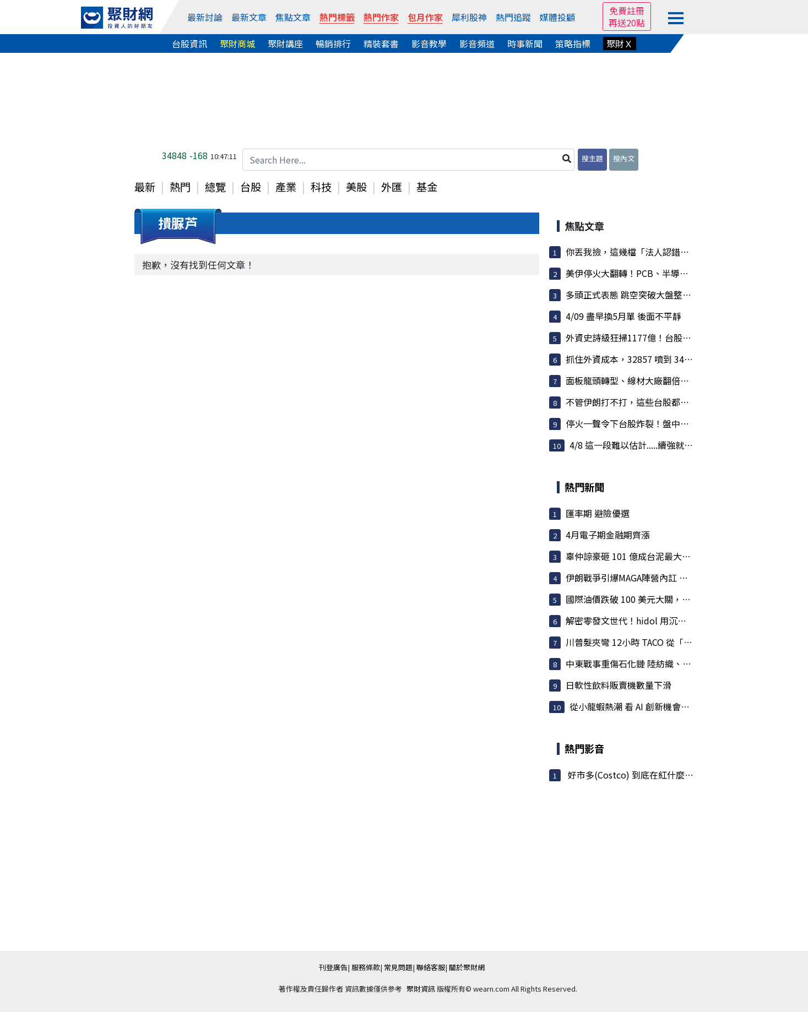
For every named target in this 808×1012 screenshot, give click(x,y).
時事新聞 (525, 43)
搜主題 (592, 158)
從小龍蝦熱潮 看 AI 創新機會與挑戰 (638, 706)
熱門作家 (381, 17)
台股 (250, 186)
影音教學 (429, 43)
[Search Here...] (408, 160)
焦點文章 (293, 17)
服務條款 (365, 967)
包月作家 (425, 17)
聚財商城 (237, 43)
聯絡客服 (430, 967)
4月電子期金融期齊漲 (608, 534)
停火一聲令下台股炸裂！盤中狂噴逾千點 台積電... (663, 423)
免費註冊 (626, 10)
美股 (356, 186)
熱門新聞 (584, 487)
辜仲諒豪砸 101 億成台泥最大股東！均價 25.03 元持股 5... (679, 556)
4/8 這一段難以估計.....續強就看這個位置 (649, 444)
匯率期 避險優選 (598, 513)
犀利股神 (469, 17)
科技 (321, 186)
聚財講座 (285, 43)
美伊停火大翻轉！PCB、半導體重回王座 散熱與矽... (667, 273)
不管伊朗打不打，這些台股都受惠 (632, 402)
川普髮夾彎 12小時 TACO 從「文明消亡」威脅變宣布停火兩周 (686, 642)
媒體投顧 (557, 17)
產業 (285, 186)
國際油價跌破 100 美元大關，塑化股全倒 (646, 599)
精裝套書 (381, 43)
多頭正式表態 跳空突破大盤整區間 (633, 294)
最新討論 (205, 17)
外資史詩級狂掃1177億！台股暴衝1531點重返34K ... (668, 337)
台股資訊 (189, 43)
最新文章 (249, 17)
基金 (426, 186)
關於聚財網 (467, 967)
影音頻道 (477, 43)
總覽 (215, 186)
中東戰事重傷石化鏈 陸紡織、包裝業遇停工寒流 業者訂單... (681, 663)
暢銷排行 (333, 43)
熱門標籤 (337, 17)
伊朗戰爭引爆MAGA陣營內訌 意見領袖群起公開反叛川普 (675, 577)
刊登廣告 (333, 967)
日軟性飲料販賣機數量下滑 (618, 685)
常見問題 (398, 967)
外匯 (391, 186)
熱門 (180, 186)
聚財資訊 (420, 988)
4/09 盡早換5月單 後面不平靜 (623, 316)
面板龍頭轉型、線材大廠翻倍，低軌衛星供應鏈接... (666, 380)
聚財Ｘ (619, 43)
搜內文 (624, 158)
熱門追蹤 (513, 17)
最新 (144, 186)
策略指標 (572, 43)
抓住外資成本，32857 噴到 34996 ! (635, 359)
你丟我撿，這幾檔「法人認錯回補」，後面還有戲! (664, 251)
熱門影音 (584, 748)
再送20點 (627, 23)
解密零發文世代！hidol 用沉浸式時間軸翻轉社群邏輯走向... (682, 620)
